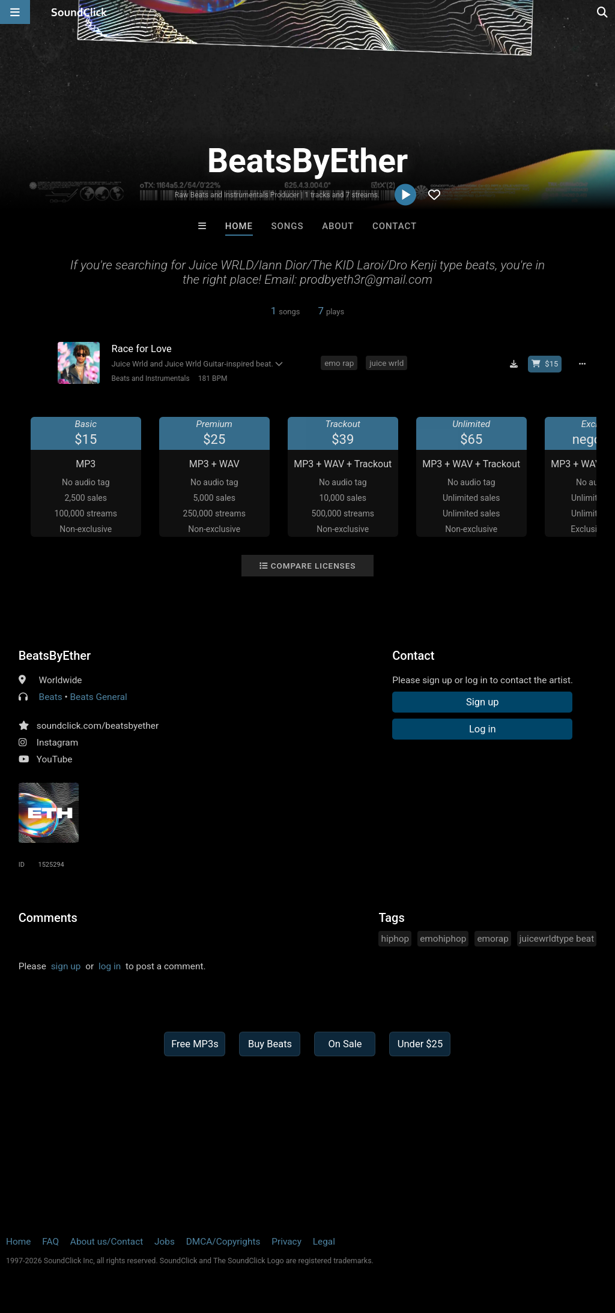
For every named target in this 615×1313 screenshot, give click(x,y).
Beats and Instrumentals (151, 378)
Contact (394, 226)
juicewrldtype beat (557, 938)
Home (239, 226)
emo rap (339, 363)
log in (109, 966)
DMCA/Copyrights (223, 1241)
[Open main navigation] (15, 12)
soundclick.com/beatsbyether (98, 725)
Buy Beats (270, 1044)
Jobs (164, 1241)
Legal (324, 1241)
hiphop (395, 938)
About (338, 226)
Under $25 (420, 1044)
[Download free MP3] (513, 364)
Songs (287, 226)
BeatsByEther (55, 655)
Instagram (57, 742)
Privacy (286, 1241)
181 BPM (213, 378)
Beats (50, 697)
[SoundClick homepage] (79, 12)
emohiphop (443, 938)
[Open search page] (603, 12)
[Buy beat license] (545, 364)
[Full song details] (582, 364)
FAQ (50, 1241)
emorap (492, 938)
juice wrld (386, 363)
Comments (48, 918)
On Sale (345, 1044)
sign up (66, 966)
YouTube (55, 759)
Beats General (98, 697)
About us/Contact (106, 1241)
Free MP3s (195, 1044)
